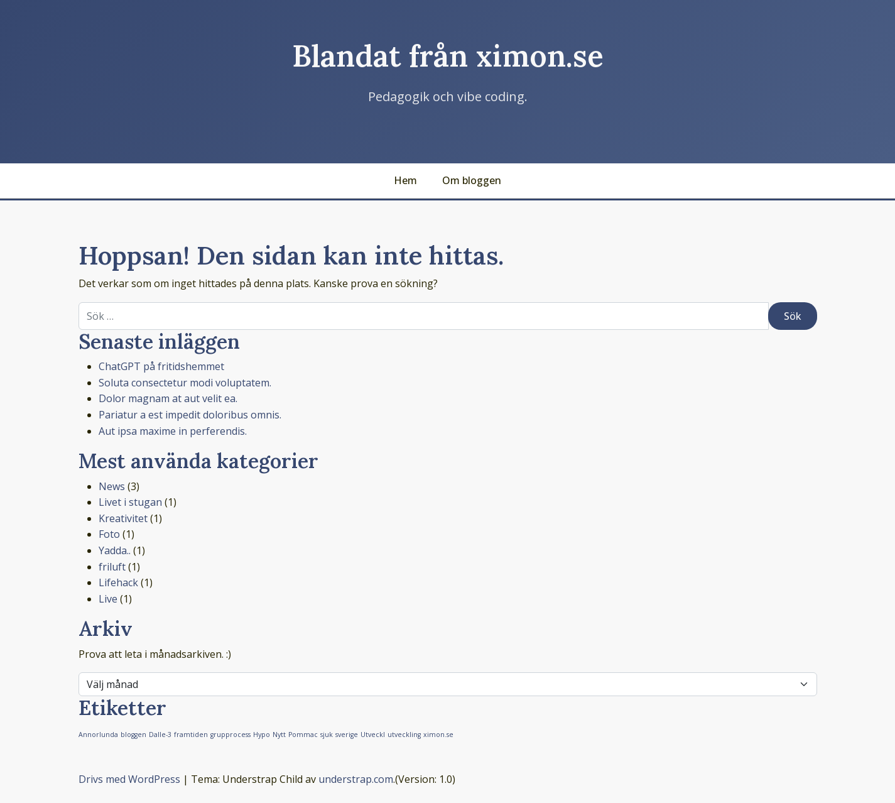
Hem (405, 180)
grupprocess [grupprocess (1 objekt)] (230, 734)
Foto (109, 534)
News (112, 486)
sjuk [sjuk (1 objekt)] (326, 734)
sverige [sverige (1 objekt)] (346, 734)
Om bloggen (471, 180)
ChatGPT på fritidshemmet (161, 366)
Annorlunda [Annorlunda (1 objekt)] (98, 734)
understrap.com (355, 779)
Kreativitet (123, 518)
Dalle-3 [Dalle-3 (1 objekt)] (160, 734)
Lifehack (118, 582)
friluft (112, 567)
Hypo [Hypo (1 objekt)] (261, 734)
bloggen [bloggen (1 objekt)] (133, 734)
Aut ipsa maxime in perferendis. (173, 431)
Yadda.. (115, 550)
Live (108, 599)
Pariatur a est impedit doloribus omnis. (190, 415)
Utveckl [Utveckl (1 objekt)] (373, 734)
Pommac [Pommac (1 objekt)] (303, 734)
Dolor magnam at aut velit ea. (168, 398)
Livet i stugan (130, 502)
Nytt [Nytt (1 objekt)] (279, 734)
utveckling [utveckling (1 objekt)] (404, 734)
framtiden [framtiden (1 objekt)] (191, 734)
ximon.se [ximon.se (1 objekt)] (438, 734)
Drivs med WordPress (129, 779)
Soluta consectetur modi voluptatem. (185, 383)
